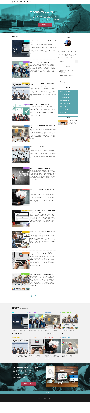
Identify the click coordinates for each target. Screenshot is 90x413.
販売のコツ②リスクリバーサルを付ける (39, 104)
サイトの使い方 (36, 1)
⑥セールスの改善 (26, 104)
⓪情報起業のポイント (65, 91)
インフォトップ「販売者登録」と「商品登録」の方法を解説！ (42, 84)
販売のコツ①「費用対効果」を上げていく (40, 168)
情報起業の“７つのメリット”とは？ (68, 356)
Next (35, 295)
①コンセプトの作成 (26, 189)
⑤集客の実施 (27, 125)
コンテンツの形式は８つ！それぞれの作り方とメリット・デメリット (42, 253)
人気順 (16, 36)
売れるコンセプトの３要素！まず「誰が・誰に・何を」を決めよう (42, 190)
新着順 (13, 36)
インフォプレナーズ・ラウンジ (21, 2)
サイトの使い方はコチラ (45, 24)
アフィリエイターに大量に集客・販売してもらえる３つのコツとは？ (42, 126)
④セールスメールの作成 (26, 274)
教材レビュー (42, 1)
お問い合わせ (48, 1)
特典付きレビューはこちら (28, 383)
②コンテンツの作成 (64, 97)
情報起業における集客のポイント (38, 147)
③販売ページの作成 (26, 83)
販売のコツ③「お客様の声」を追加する (39, 62)
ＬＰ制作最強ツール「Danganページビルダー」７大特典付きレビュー (43, 41)
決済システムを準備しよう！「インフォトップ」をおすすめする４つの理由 (42, 211)
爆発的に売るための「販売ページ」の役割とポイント (42, 231)
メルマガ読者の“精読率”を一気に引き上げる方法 (41, 274)
